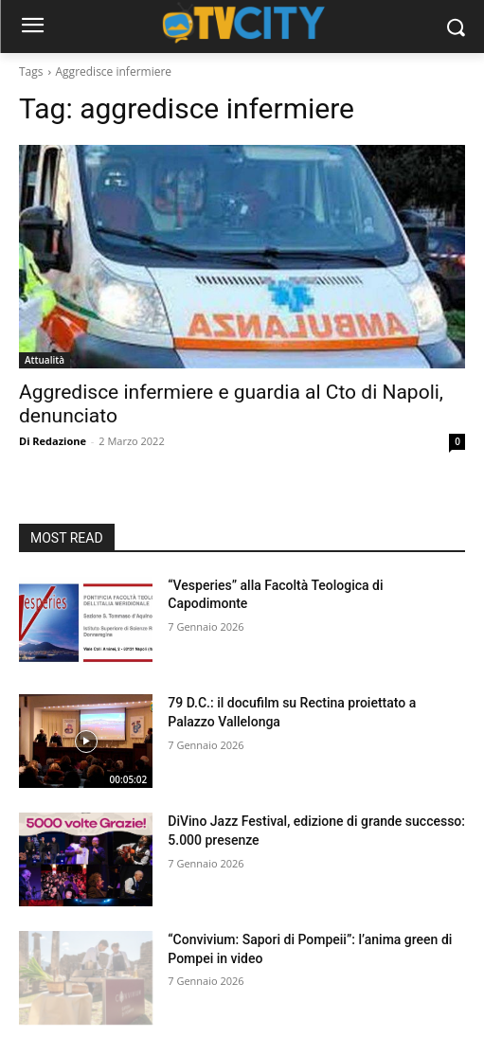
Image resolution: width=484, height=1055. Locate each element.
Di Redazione (52, 441)
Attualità (44, 360)
